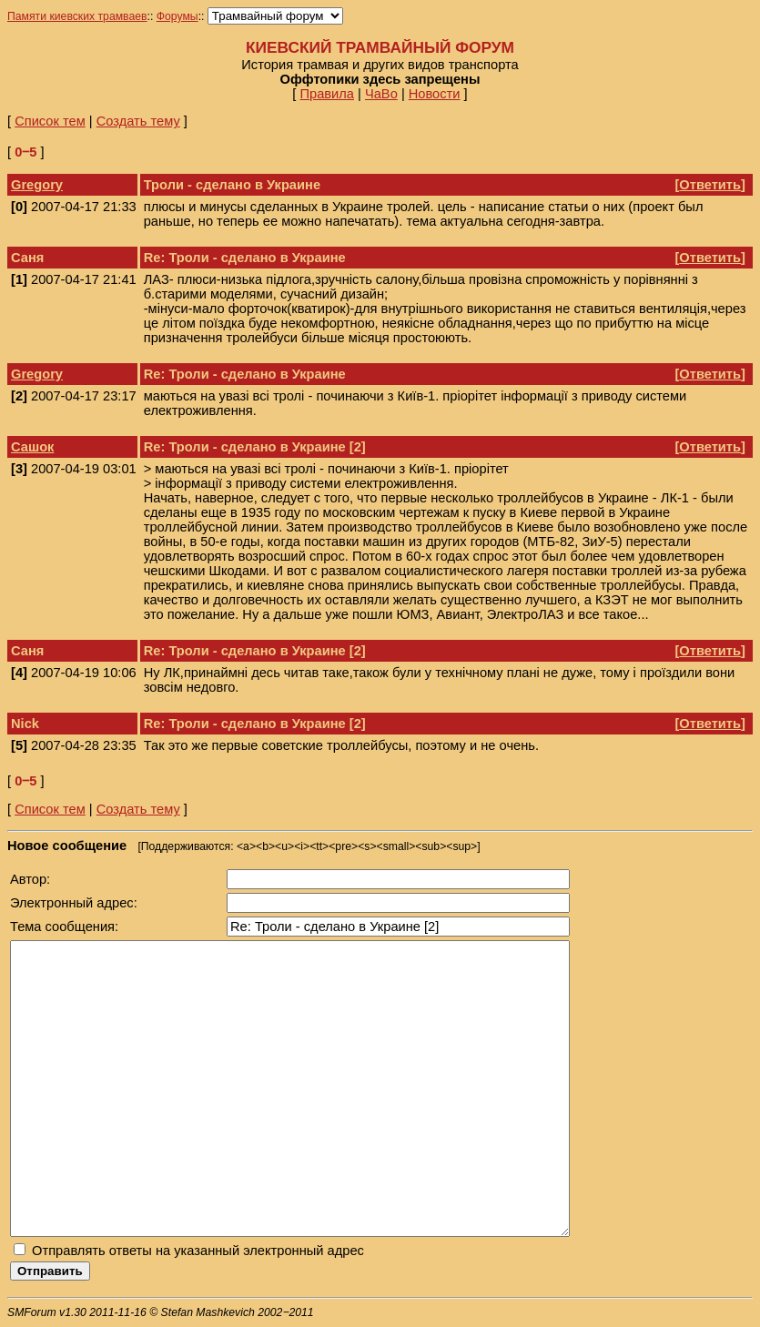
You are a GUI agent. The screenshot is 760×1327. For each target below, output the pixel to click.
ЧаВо (381, 93)
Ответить (710, 184)
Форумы (177, 16)
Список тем (50, 121)
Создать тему (138, 121)
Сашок (32, 447)
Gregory (37, 184)
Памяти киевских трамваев (77, 16)
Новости (435, 93)
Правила (326, 93)
